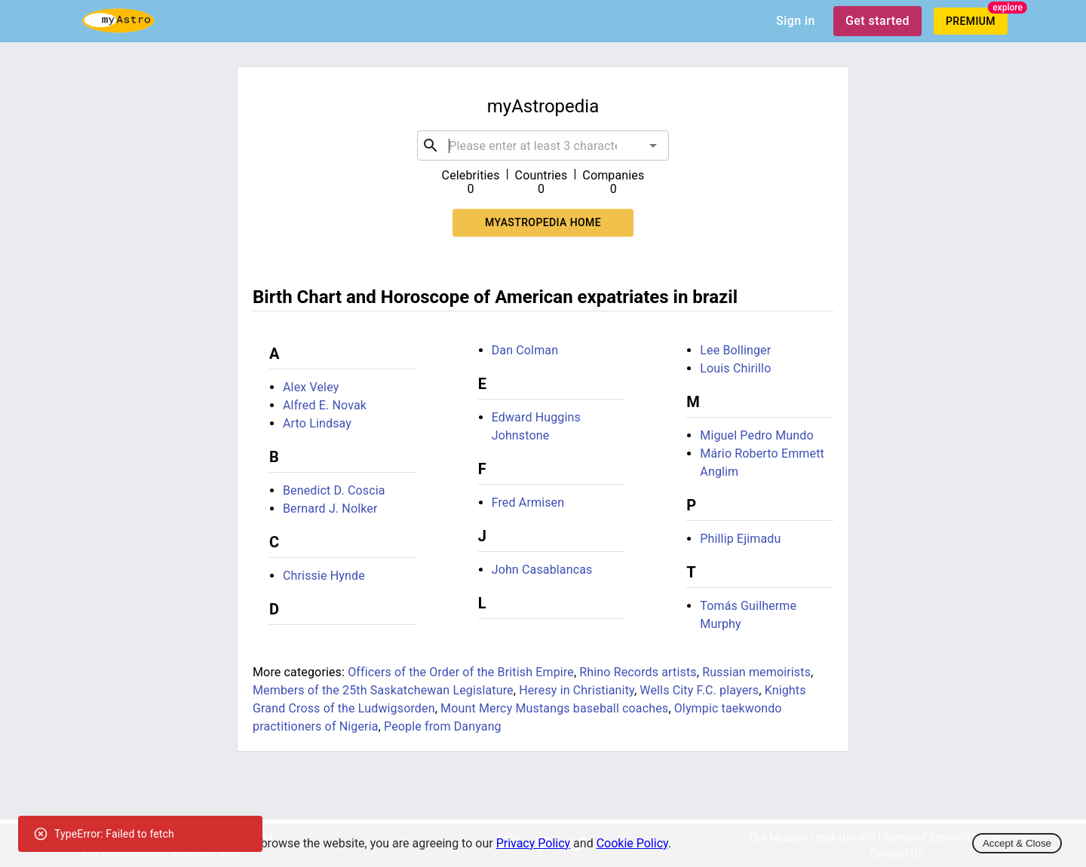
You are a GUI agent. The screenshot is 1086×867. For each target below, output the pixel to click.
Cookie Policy (632, 843)
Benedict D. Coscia (334, 490)
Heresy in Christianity (576, 690)
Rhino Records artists (637, 672)
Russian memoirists (756, 672)
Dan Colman (525, 350)
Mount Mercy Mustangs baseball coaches (554, 708)
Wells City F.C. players (699, 690)
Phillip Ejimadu (740, 539)
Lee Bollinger (735, 350)
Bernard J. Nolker (330, 508)
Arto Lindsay (317, 423)
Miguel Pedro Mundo (756, 435)
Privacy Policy (533, 843)
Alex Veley (311, 387)
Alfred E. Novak (325, 405)
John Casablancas (542, 569)
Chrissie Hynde (324, 575)
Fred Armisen (528, 502)
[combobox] (543, 145)
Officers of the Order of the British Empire (461, 672)
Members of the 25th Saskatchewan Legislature (383, 690)
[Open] (653, 145)
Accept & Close (1017, 843)
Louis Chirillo (735, 368)
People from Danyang (443, 726)
